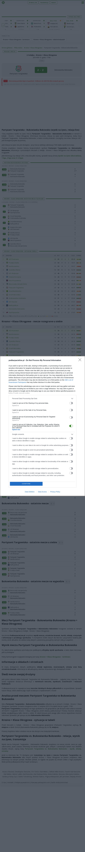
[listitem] (42, 398)
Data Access (42, 492)
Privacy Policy (55, 492)
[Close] (80, 360)
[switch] (71, 403)
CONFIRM (26, 483)
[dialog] (42, 426)
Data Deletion (30, 492)
